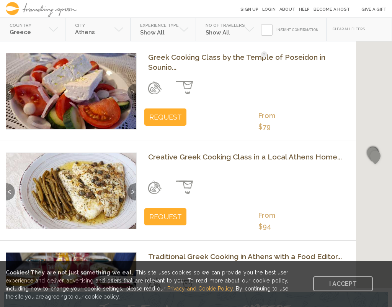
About (287, 9)
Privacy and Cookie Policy (200, 289)
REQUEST (165, 117)
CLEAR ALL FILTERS (348, 29)
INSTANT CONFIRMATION (297, 30)
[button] (375, 157)
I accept (343, 283)
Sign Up (249, 9)
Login (269, 9)
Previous (10, 88)
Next (131, 88)
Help (304, 9)
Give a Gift (373, 9)
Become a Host (332, 9)
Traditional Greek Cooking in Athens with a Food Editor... (245, 256)
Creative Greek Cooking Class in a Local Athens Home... (245, 157)
